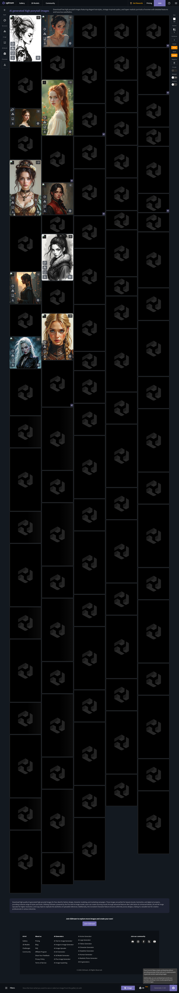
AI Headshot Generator (86, 963)
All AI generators (84, 974)
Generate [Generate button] (160, 988)
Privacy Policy (40, 971)
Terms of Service (40, 975)
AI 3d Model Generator (61, 967)
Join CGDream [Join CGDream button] (89, 935)
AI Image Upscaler (60, 960)
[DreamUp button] (173, 988)
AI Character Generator (86, 959)
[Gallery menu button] (22, 3)
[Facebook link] (143, 953)
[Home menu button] (8, 3)
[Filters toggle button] (11, 988)
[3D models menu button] (35, 3)
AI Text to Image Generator (63, 953)
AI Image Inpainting (60, 975)
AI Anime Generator (85, 948)
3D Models (26, 956)
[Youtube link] (154, 953)
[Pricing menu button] (149, 3)
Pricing (37, 953)
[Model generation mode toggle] (142, 988)
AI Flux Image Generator (62, 971)
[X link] (149, 953)
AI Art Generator (59, 964)
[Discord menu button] (50, 3)
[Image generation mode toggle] (128, 988)
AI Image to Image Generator (64, 956)
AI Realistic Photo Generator (87, 970)
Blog (36, 956)
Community (27, 964)
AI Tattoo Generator (85, 956)
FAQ (36, 960)
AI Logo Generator (84, 952)
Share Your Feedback (42, 967)
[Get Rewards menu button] (136, 3)
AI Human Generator (85, 967)
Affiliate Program (41, 964)
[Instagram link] (138, 953)
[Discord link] (132, 953)
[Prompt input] (69, 988)
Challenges (26, 960)
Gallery (25, 953)
